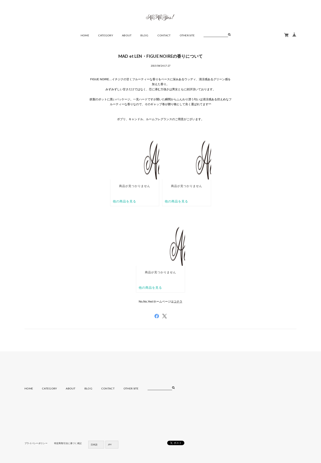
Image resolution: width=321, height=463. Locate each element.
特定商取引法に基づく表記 (68, 443)
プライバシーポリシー (36, 443)
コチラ (178, 301)
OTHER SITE (187, 35)
